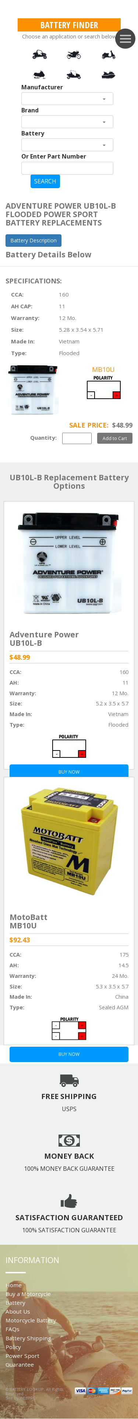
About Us (18, 1311)
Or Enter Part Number (53, 156)
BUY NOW (69, 1054)
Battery (32, 133)
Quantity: (43, 437)
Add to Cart (115, 438)
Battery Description (33, 240)
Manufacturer (42, 87)
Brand (30, 110)
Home (14, 1285)
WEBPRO (28, 1398)
